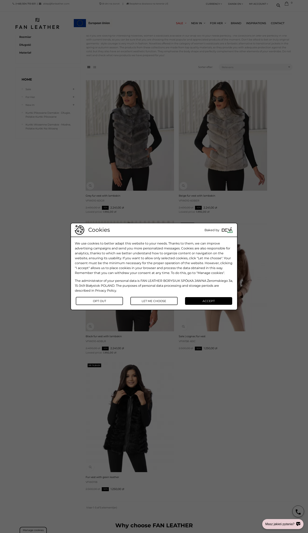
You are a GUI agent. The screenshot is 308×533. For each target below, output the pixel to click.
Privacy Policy (105, 290)
